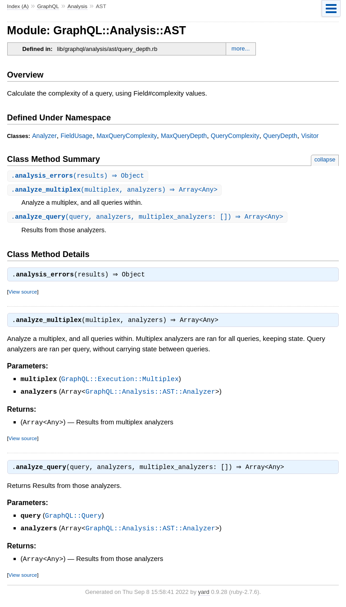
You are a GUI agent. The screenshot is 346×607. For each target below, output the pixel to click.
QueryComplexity (235, 135)
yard (203, 593)
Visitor (310, 135)
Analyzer (44, 135)
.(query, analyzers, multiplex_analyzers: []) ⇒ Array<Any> (148, 218)
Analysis (77, 6)
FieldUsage (77, 135)
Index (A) (18, 6)
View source (23, 294)
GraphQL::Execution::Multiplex (120, 381)
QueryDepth (280, 135)
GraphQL (48, 6)
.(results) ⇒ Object (78, 176)
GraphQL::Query (73, 518)
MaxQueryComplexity (126, 135)
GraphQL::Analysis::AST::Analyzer (150, 394)
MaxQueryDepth (184, 135)
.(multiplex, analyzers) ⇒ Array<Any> (115, 190)
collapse (325, 159)
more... (241, 48)
